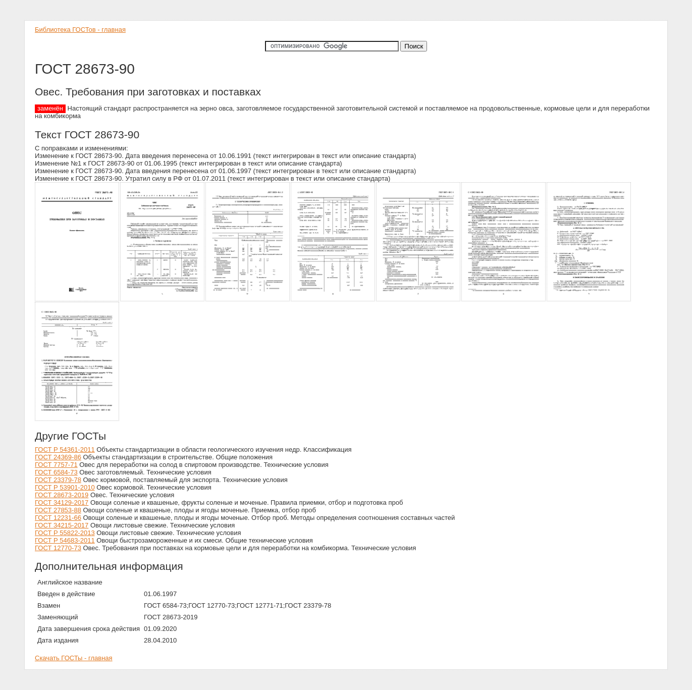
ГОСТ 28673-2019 (61, 495)
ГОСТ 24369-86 (58, 457)
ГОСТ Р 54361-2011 (65, 449)
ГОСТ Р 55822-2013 (65, 533)
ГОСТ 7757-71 (56, 464)
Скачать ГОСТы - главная (74, 658)
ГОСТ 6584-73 (56, 472)
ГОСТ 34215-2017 (61, 525)
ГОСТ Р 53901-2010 (65, 487)
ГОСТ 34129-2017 (61, 502)
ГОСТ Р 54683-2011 (65, 540)
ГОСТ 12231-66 (58, 517)
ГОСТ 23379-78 (58, 480)
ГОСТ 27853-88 (58, 510)
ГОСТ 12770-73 (58, 548)
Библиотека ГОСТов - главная (80, 29)
